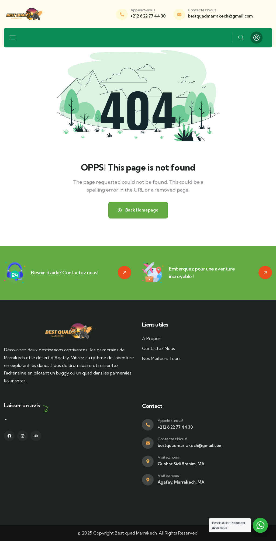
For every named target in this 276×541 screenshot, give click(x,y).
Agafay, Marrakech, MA (181, 482)
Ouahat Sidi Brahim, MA (181, 463)
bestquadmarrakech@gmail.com (220, 16)
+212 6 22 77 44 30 (147, 16)
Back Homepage (138, 210)
